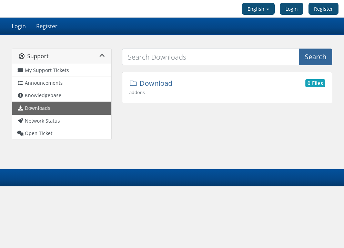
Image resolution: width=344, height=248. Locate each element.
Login (291, 9)
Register (323, 9)
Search (315, 56)
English (258, 9)
